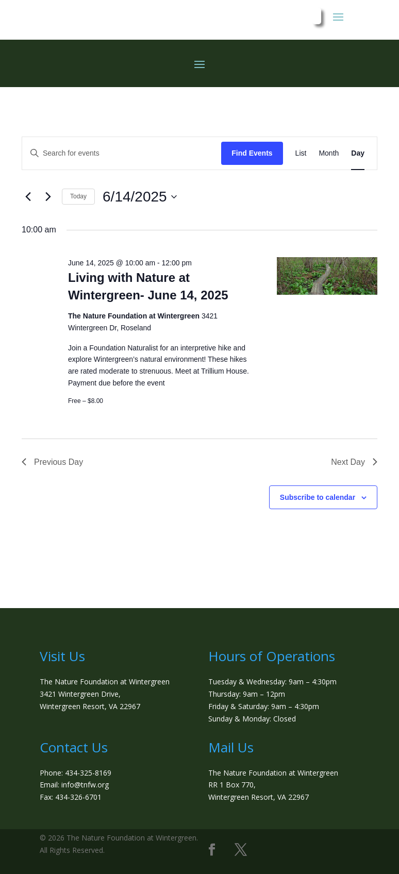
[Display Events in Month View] (329, 153)
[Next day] (48, 197)
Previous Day (52, 462)
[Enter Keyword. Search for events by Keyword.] (121, 153)
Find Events (251, 153)
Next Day (354, 462)
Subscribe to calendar (317, 497)
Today (78, 196)
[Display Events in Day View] (357, 153)
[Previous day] (28, 197)
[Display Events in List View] (301, 153)
